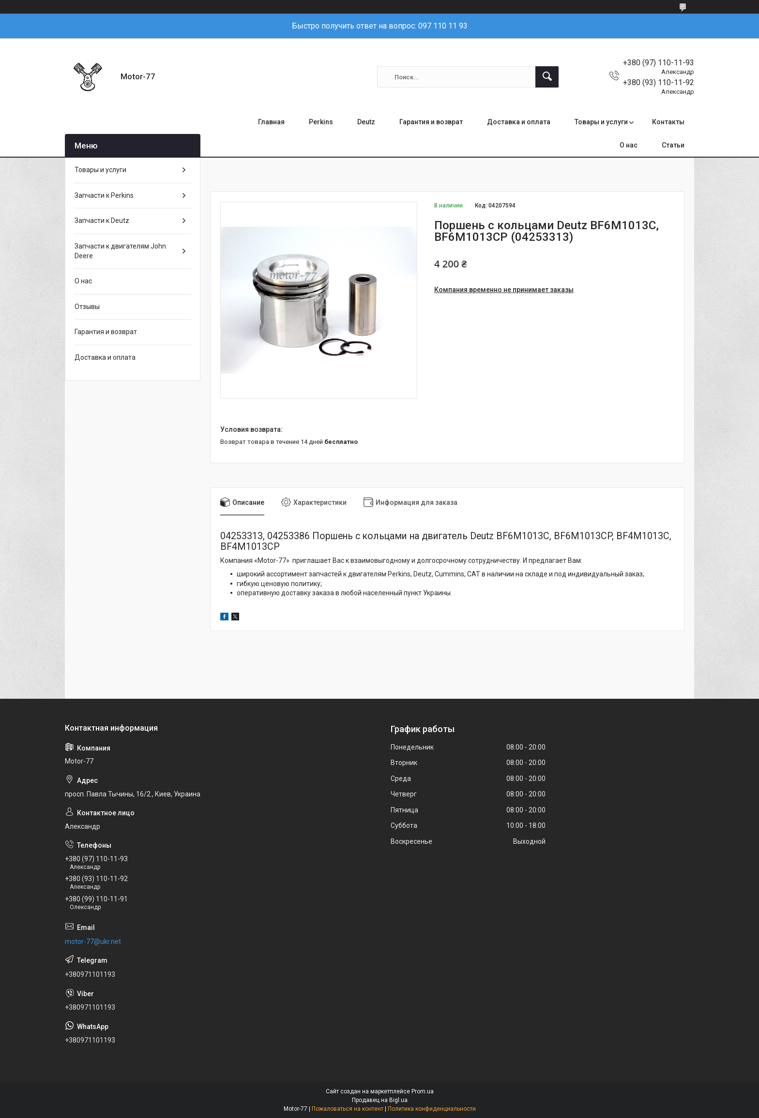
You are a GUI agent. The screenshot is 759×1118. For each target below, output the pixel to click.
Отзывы (87, 306)
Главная (271, 122)
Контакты (668, 122)
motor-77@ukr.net (93, 941)
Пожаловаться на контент (347, 1108)
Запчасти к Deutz (102, 220)
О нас (629, 145)
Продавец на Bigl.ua (380, 1100)
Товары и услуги (601, 122)
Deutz (366, 122)
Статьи (673, 145)
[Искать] (547, 77)
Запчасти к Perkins (104, 195)
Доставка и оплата (518, 122)
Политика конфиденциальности (432, 1108)
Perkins (321, 122)
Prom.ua (422, 1091)
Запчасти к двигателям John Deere (120, 251)
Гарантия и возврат (431, 122)
